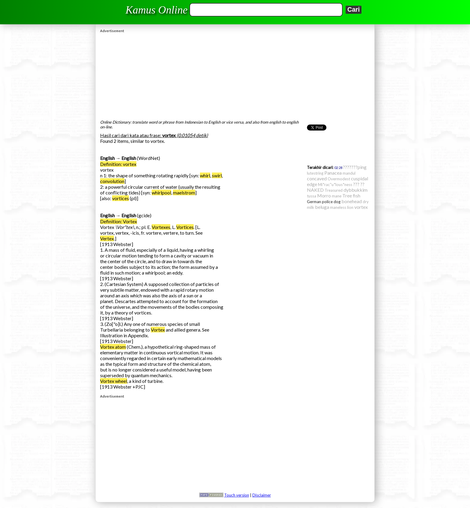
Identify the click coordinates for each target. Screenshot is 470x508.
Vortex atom (113, 347)
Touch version (236, 495)
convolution (112, 181)
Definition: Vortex (118, 221)
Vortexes (161, 227)
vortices (120, 198)
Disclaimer (261, 495)
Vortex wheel (113, 381)
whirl (205, 175)
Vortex (158, 329)
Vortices (185, 227)
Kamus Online (157, 10)
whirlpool (161, 192)
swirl (217, 175)
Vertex (107, 238)
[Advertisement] (235, 75)
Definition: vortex (118, 164)
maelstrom (184, 192)
